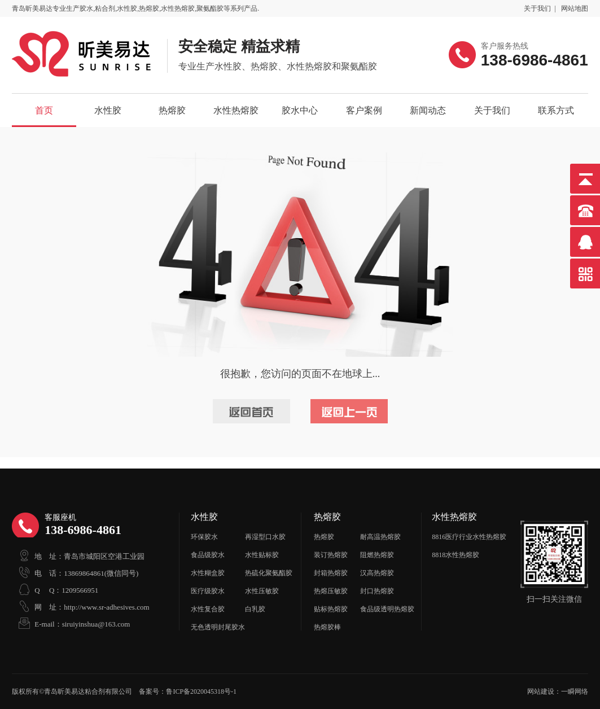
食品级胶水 (208, 555)
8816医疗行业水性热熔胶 (469, 536)
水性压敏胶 (262, 591)
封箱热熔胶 (331, 573)
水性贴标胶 (262, 555)
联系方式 (556, 110)
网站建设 (540, 691)
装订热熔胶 (331, 555)
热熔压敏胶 (331, 591)
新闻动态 (428, 110)
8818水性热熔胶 (455, 555)
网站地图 (574, 8)
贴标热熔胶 (331, 609)
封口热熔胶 (377, 591)
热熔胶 (172, 110)
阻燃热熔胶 (377, 555)
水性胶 (107, 110)
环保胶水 (204, 536)
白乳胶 (255, 609)
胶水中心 (300, 110)
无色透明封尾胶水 (218, 627)
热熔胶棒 (327, 627)
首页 (44, 110)
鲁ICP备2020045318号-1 (201, 691)
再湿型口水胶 (265, 536)
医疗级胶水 (208, 591)
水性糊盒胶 (208, 573)
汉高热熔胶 (377, 573)
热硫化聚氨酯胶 (268, 573)
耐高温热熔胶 (380, 536)
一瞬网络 (574, 691)
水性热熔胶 (236, 110)
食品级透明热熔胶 (387, 609)
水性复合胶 (208, 609)
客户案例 (364, 110)
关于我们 (537, 8)
